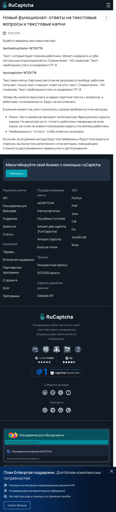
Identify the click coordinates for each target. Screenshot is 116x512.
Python (77, 198)
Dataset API (45, 296)
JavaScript (79, 237)
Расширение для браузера (15, 208)
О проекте (10, 280)
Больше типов (47, 247)
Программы (11, 296)
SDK (75, 190)
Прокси (42, 257)
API (5, 198)
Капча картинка (48, 211)
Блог (6, 288)
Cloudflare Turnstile (51, 219)
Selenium (9, 226)
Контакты (56, 402)
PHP (75, 206)
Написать (17, 173)
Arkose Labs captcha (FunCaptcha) (51, 228)
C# (74, 221)
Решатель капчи (14, 190)
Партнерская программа (12, 270)
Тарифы (8, 252)
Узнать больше (17, 505)
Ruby (75, 245)
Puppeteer (10, 219)
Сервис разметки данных (50, 285)
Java (75, 214)
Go (73, 229)
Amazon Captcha (49, 239)
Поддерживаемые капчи (50, 192)
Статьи (8, 234)
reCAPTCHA (45, 203)
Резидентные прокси (52, 265)
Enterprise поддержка (18, 260)
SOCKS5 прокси (48, 273)
